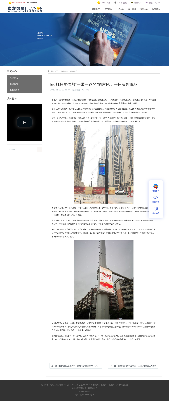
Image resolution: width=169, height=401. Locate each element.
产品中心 (120, 9)
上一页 (76, 366)
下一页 (133, 366)
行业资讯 (14, 78)
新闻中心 (144, 9)
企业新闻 (14, 84)
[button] (24, 122)
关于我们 (108, 9)
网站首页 (96, 9)
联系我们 (156, 9)
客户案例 (132, 9)
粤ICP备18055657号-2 (84, 395)
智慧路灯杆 (15, 90)
